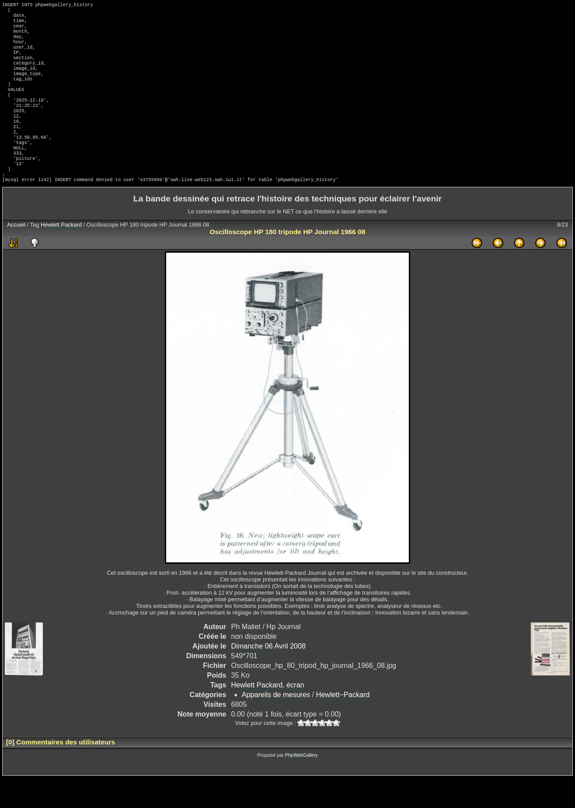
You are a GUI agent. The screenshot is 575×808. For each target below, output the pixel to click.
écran (295, 715)
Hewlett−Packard (342, 724)
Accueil (16, 254)
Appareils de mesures (276, 724)
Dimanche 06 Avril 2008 (268, 676)
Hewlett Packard (61, 254)
